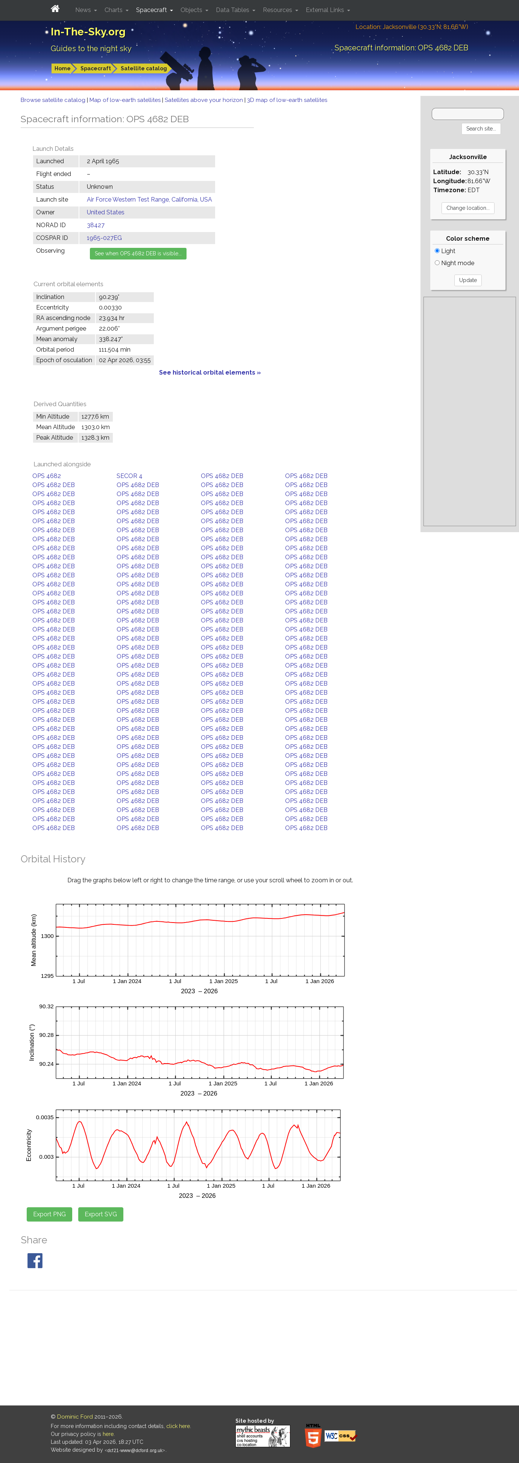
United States (105, 212)
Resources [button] (278, 10)
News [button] (84, 10)
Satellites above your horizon (204, 100)
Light (445, 251)
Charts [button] (114, 10)
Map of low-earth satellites (126, 100)
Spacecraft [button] (152, 10)
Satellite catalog (144, 68)
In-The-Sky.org (88, 32)
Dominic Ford (75, 1416)
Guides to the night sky (91, 48)
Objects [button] (192, 10)
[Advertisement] (470, 411)
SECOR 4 (130, 476)
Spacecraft (95, 68)
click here (178, 1426)
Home (63, 68)
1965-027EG (104, 237)
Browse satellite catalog (54, 100)
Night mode (454, 263)
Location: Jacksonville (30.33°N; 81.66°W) (411, 26)
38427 (96, 225)
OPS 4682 (46, 476)
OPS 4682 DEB (222, 476)
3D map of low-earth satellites (287, 100)
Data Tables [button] (233, 10)
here (108, 1434)
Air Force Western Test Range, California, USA (149, 199)
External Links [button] (326, 10)
